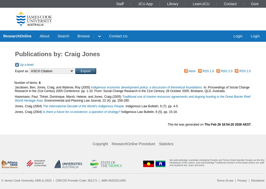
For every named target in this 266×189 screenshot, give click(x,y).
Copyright (100, 144)
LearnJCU (201, 4)
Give (255, 4)
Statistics (166, 144)
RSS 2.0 (226, 71)
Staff (120, 4)
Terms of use (225, 180)
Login (238, 36)
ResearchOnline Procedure (133, 144)
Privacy (242, 180)
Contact (230, 4)
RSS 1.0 (208, 71)
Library (173, 4)
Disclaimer (258, 180)
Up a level (27, 65)
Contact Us (118, 36)
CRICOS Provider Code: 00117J (76, 180)
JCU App (145, 4)
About (45, 36)
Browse (83, 36)
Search (63, 36)
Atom (192, 71)
